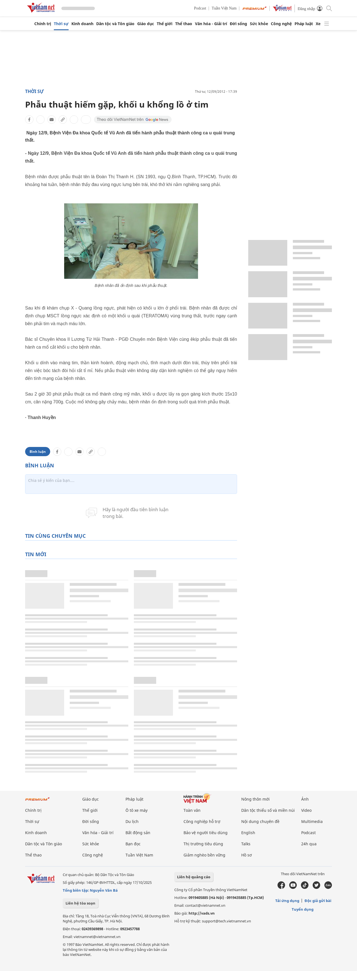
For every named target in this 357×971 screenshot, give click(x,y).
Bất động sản (138, 832)
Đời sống (238, 24)
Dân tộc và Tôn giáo (115, 24)
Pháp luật (304, 24)
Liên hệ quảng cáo (193, 876)
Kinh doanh (82, 24)
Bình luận (38, 451)
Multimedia (312, 821)
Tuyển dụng (302, 909)
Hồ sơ (246, 855)
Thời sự (61, 24)
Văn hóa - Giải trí (211, 24)
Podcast (200, 8)
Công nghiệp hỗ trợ (202, 821)
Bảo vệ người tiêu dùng (206, 832)
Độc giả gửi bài (318, 900)
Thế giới (164, 24)
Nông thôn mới (255, 799)
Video (306, 810)
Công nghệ (281, 24)
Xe (318, 24)
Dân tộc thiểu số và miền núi (268, 810)
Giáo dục (145, 24)
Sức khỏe (259, 24)
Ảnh (305, 799)
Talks (245, 843)
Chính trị (42, 24)
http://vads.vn (202, 913)
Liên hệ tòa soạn (80, 903)
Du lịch (132, 821)
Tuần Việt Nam (224, 8)
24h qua (309, 843)
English (248, 832)
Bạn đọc (133, 843)
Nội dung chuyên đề (260, 821)
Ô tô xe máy (137, 810)
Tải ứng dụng (287, 900)
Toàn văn (192, 810)
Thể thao (183, 24)
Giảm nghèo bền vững (204, 855)
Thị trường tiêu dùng (203, 843)
